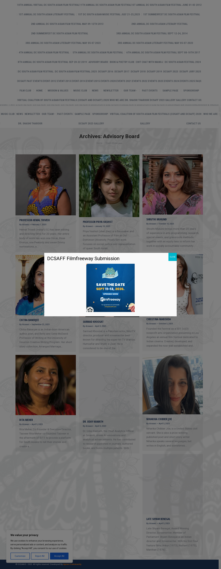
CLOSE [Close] (172, 257)
